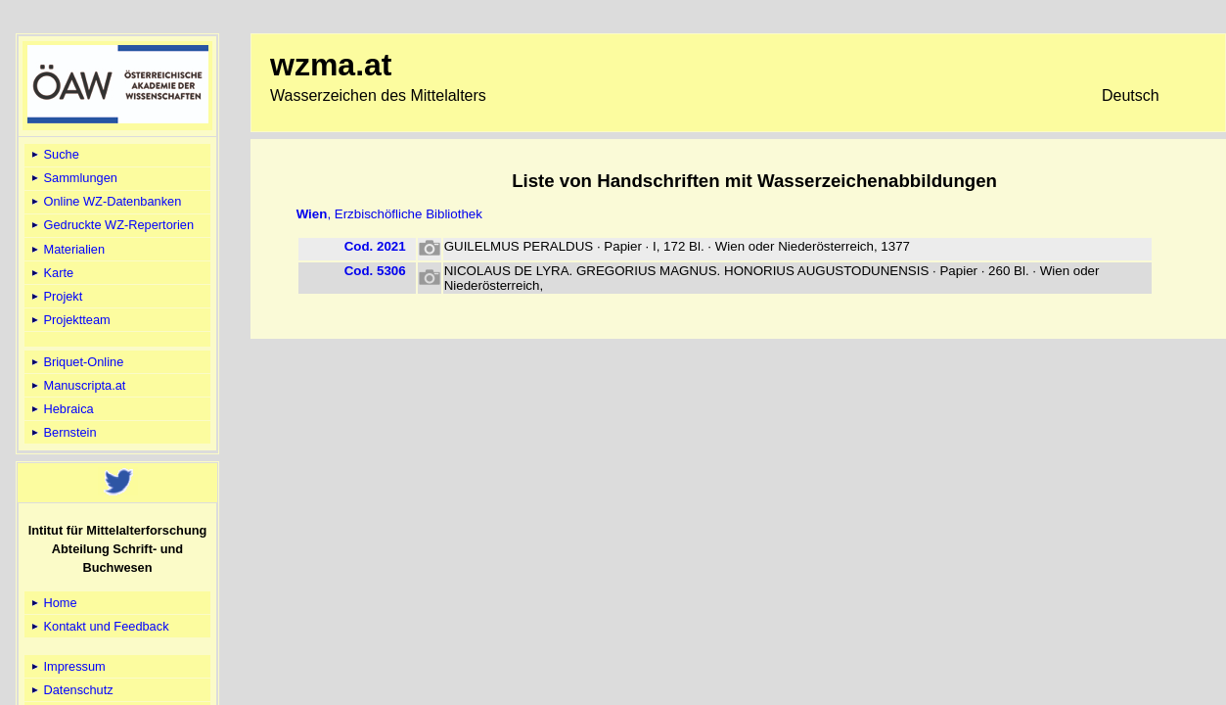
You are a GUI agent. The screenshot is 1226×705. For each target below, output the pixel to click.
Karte (50, 272)
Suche (53, 154)
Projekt (55, 296)
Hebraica (61, 408)
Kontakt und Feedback (98, 626)
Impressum (67, 666)
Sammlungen (72, 177)
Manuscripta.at (77, 385)
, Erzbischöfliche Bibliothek (389, 214)
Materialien (66, 249)
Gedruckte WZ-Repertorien (111, 224)
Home (52, 602)
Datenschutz (71, 689)
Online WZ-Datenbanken (104, 201)
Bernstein (62, 432)
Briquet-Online (75, 361)
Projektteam (69, 319)
